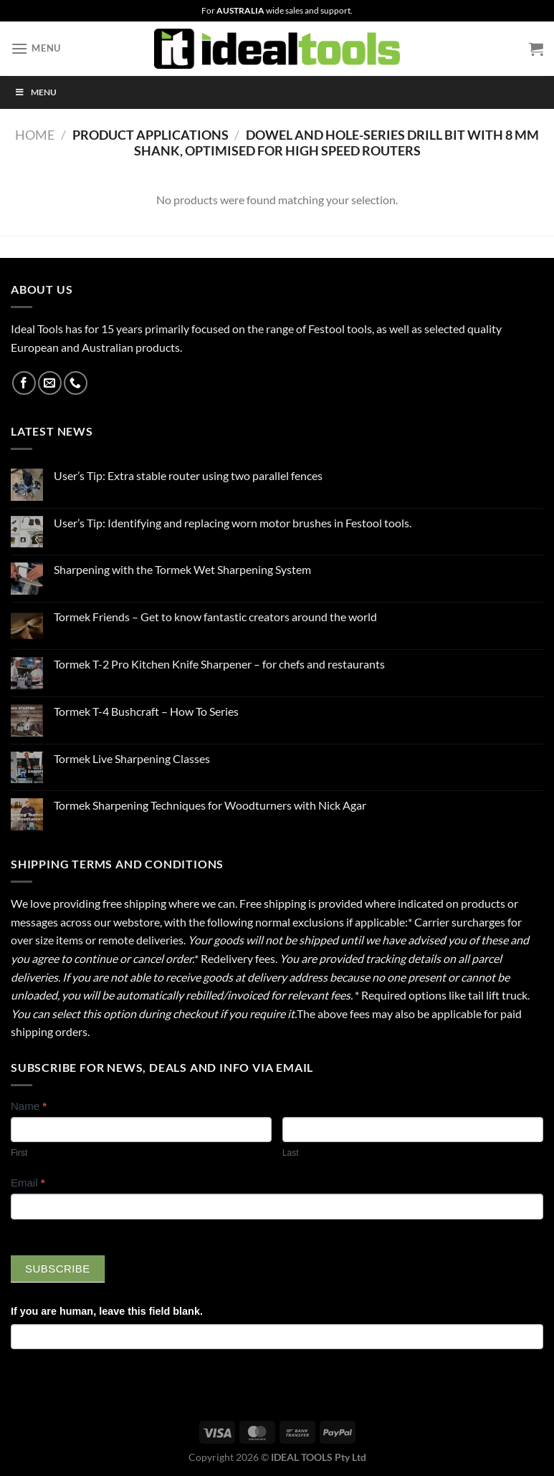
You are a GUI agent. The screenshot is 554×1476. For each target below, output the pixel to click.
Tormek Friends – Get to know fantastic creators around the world (215, 616)
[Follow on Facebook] (24, 383)
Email (28, 1183)
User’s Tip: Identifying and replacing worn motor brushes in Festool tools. (232, 522)
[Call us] (75, 383)
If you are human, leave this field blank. (107, 1311)
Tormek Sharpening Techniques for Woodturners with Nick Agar (210, 805)
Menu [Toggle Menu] (35, 92)
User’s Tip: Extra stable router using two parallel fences (188, 475)
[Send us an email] (50, 383)
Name (29, 1106)
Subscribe (57, 1268)
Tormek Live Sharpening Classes (132, 758)
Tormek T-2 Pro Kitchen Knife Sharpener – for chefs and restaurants (219, 664)
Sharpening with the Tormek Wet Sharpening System (182, 569)
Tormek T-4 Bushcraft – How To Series (146, 711)
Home (34, 135)
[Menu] (36, 48)
